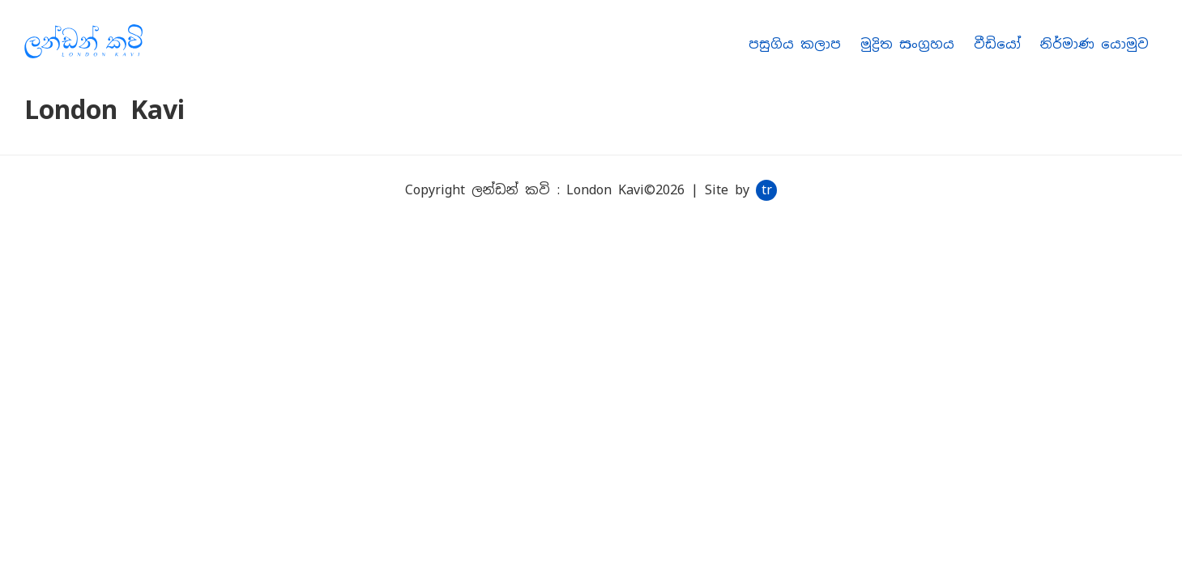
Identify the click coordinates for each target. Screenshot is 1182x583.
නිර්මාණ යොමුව (1094, 44)
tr (767, 189)
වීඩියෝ (997, 44)
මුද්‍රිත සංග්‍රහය (907, 44)
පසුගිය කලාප (795, 44)
